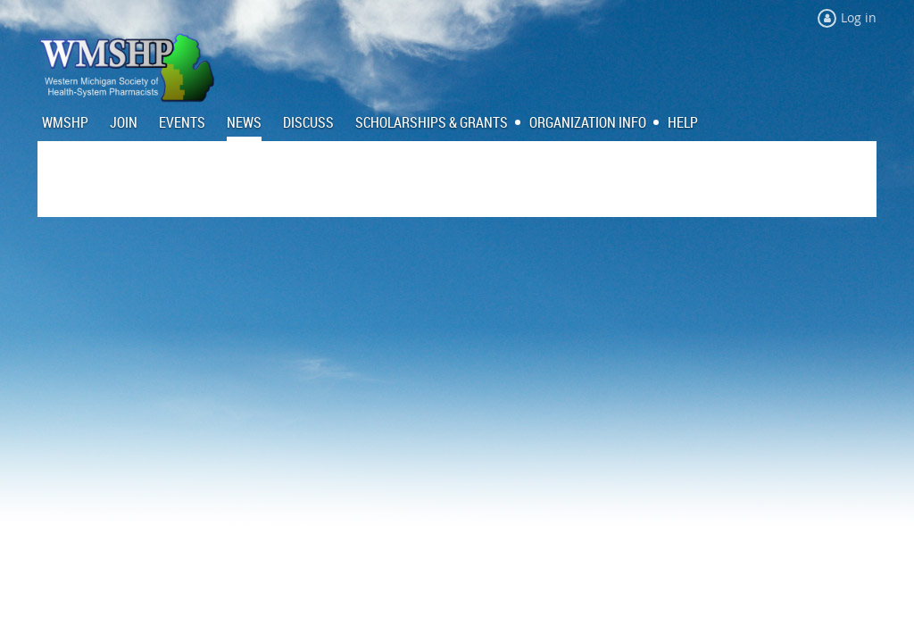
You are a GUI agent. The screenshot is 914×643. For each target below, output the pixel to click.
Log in (859, 17)
